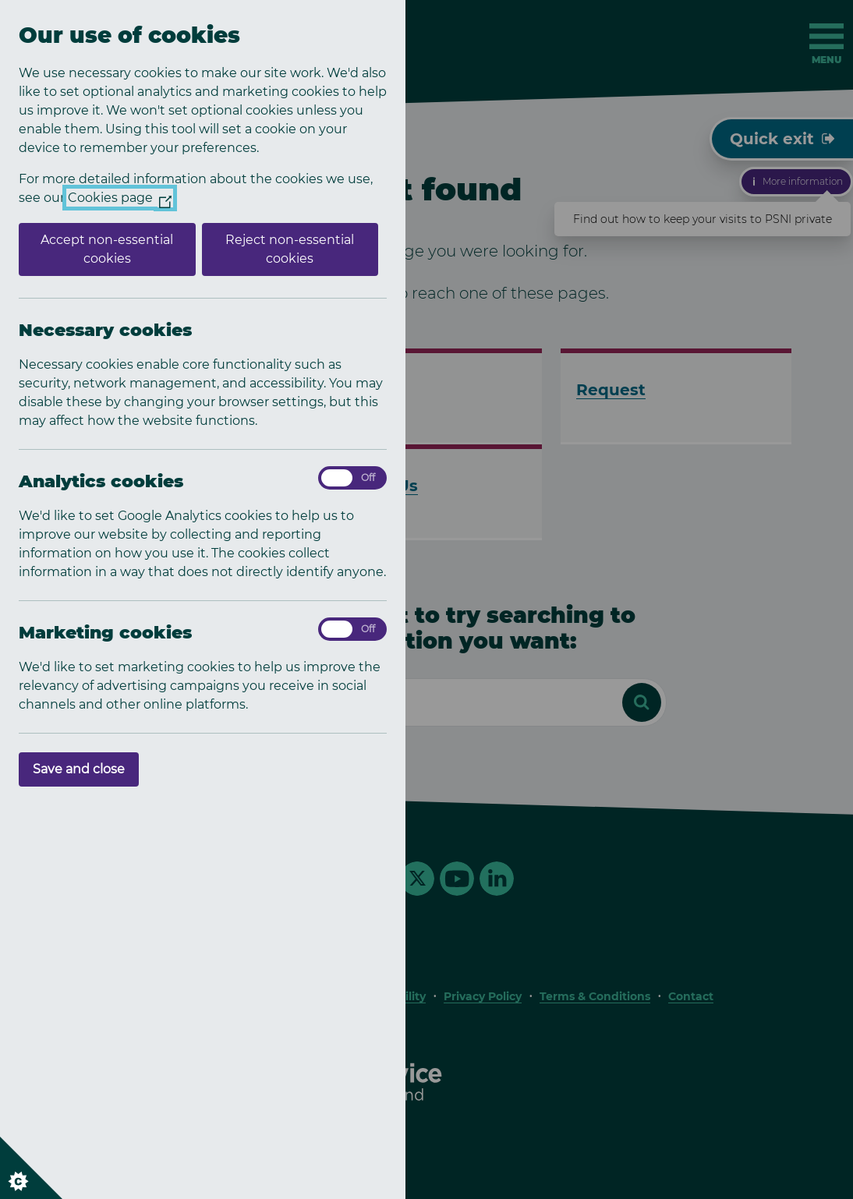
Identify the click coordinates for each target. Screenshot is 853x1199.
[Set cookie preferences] (31, 1168)
